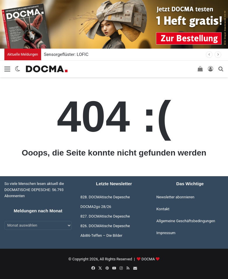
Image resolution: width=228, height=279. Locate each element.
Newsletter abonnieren (175, 197)
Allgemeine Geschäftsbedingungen (185, 221)
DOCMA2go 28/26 (95, 206)
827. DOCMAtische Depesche (105, 216)
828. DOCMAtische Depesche (105, 197)
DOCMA (148, 259)
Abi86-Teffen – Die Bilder (101, 235)
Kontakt (162, 209)
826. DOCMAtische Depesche (105, 226)
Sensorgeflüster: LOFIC (66, 54)
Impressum (165, 233)
